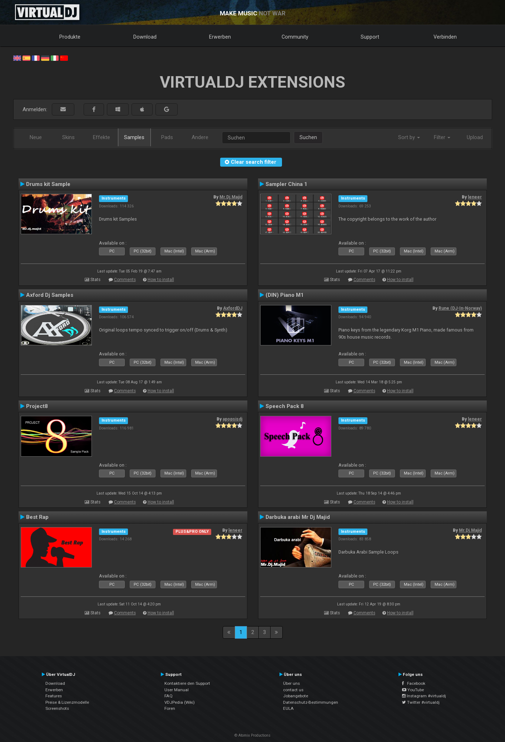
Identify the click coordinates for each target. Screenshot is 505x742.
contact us (293, 689)
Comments (125, 279)
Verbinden (445, 37)
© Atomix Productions (252, 735)
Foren (169, 708)
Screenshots (57, 708)
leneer (475, 197)
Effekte (101, 137)
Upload (475, 137)
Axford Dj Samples (49, 295)
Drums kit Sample (48, 184)
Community (295, 37)
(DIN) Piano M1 (285, 295)
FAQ (168, 695)
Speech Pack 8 (285, 406)
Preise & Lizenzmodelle (67, 702)
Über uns (291, 683)
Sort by (409, 137)
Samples (134, 137)
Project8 (37, 406)
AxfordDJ (232, 308)
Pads (167, 137)
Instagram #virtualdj (424, 695)
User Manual (176, 689)
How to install (161, 279)
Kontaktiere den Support (187, 683)
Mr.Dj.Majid (230, 197)
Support (370, 37)
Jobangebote (295, 695)
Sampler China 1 (286, 184)
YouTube (413, 689)
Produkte (69, 37)
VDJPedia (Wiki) (179, 702)
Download (145, 37)
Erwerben (220, 37)
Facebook (413, 683)
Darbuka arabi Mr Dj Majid (298, 517)
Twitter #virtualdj (421, 702)
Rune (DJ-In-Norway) (460, 308)
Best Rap (37, 517)
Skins (68, 137)
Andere (200, 137)
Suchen (308, 137)
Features (53, 695)
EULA (288, 708)
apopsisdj (232, 419)
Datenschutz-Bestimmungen (310, 702)
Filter (442, 137)
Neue (36, 137)
